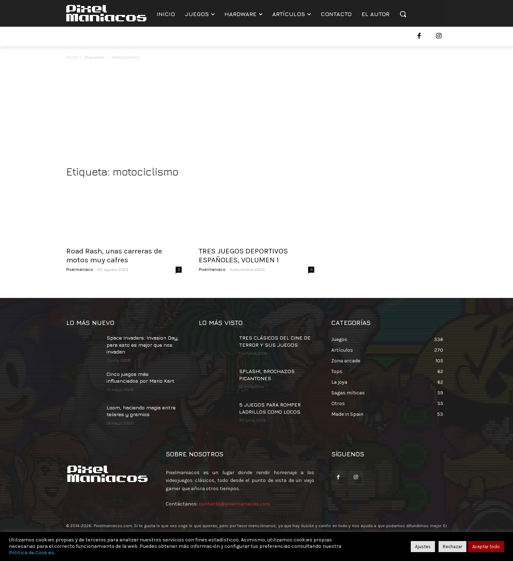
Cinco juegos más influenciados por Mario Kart (141, 377)
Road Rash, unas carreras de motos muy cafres (114, 255)
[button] (402, 13)
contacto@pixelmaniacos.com (234, 504)
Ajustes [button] (423, 546)
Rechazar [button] (452, 546)
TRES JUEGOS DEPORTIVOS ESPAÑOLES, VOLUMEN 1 (243, 255)
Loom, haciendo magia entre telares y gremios (141, 411)
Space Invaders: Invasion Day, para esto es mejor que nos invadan (143, 345)
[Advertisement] (256, 114)
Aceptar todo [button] (486, 546)
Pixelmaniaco (79, 269)
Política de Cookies (32, 553)
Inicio (72, 57)
